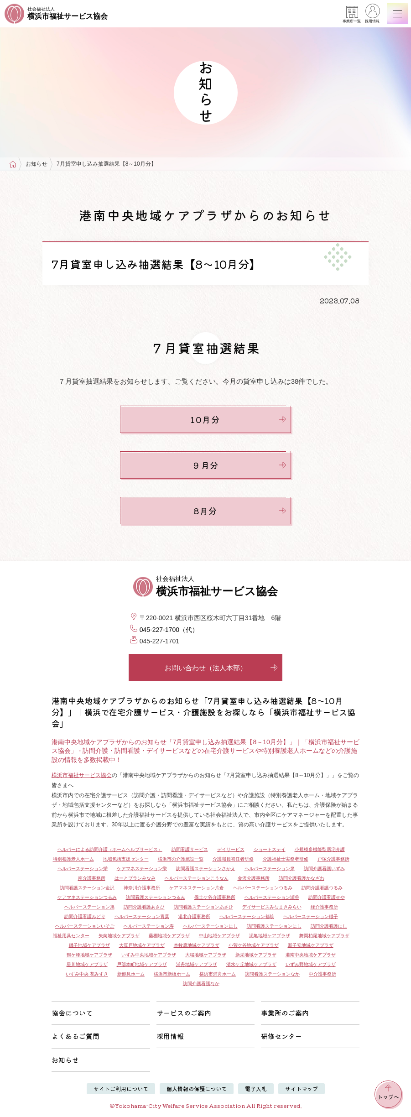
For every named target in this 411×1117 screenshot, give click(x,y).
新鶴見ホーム (131, 973)
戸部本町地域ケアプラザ (142, 964)
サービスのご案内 (183, 1013)
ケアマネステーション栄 (142, 868)
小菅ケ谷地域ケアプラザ (254, 945)
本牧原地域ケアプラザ (196, 945)
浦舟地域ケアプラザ (196, 964)
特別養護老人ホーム (73, 858)
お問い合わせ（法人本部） (221, 668)
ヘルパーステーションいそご (84, 926)
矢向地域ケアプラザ (119, 935)
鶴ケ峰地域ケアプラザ (89, 954)
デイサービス (231, 849)
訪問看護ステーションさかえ (205, 868)
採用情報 (372, 14)
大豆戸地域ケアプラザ (142, 945)
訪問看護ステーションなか (272, 973)
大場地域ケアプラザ (205, 954)
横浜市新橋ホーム (172, 973)
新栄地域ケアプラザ (255, 954)
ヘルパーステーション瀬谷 (272, 897)
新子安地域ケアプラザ (310, 945)
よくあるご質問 (75, 1036)
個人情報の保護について (196, 1088)
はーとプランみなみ (135, 878)
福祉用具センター (71, 935)
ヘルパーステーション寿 (149, 926)
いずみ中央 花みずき (87, 973)
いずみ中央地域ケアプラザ (148, 954)
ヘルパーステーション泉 (270, 868)
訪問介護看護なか (201, 983)
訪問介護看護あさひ (144, 906)
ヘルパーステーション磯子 (310, 916)
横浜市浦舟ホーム (217, 973)
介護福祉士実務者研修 (285, 858)
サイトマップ (301, 1088)
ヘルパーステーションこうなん (197, 878)
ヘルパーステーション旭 (89, 906)
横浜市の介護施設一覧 (180, 858)
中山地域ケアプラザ (219, 935)
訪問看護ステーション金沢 (87, 887)
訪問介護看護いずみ (324, 868)
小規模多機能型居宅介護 (320, 849)
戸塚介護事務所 (333, 858)
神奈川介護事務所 (142, 887)
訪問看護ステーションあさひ (203, 906)
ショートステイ (270, 849)
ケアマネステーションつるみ (87, 897)
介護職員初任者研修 (233, 858)
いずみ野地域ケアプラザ (311, 964)
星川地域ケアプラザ (87, 964)
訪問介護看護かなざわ (301, 878)
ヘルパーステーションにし (210, 926)
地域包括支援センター (126, 858)
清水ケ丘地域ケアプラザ (251, 964)
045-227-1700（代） (169, 629)
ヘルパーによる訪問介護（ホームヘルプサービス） (109, 849)
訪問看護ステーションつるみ (155, 897)
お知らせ (65, 1060)
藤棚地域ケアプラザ (169, 935)
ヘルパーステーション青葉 (141, 916)
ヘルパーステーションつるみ (262, 887)
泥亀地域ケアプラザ (269, 935)
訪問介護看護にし (329, 926)
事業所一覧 (352, 14)
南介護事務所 (91, 878)
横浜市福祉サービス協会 (82, 775)
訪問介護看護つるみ (322, 887)
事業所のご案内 (285, 1013)
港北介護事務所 (194, 916)
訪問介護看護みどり (84, 916)
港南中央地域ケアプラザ (311, 954)
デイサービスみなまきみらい (272, 906)
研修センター (281, 1036)
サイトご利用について (121, 1088)
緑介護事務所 (324, 906)
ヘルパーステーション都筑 (246, 916)
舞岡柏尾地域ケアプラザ (324, 935)
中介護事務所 (322, 973)
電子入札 (256, 1088)
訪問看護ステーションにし (274, 926)
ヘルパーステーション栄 (82, 868)
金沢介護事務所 (254, 878)
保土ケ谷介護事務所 (214, 897)
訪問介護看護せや (326, 897)
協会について (72, 1013)
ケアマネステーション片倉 (196, 887)
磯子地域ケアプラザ (89, 945)
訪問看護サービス (190, 849)
